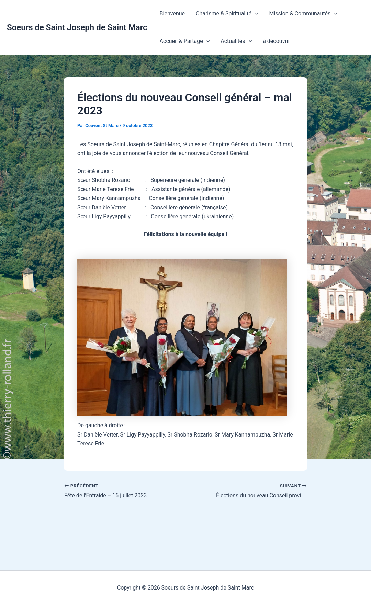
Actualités (236, 41)
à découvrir (276, 41)
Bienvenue (172, 13)
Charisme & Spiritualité (227, 13)
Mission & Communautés (303, 13)
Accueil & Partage (185, 41)
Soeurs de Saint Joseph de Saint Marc (77, 27)
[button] (254, 13)
